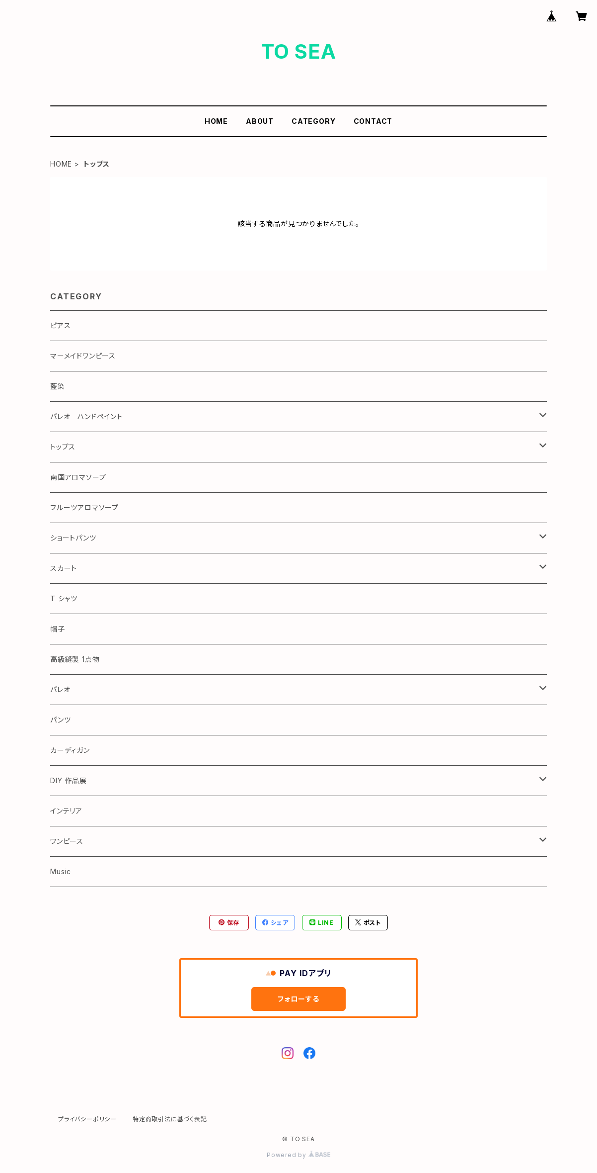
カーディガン (70, 750)
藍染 (57, 386)
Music (60, 871)
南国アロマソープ (78, 477)
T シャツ (63, 598)
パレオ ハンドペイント (86, 416)
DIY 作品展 (68, 780)
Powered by (298, 1155)
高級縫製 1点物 (74, 659)
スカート (63, 568)
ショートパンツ (73, 538)
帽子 (57, 629)
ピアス (60, 325)
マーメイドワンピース (83, 356)
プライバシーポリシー (87, 1119)
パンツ (60, 720)
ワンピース (66, 841)
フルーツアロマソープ (84, 507)
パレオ (60, 689)
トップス (62, 447)
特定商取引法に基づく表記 (170, 1119)
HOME (216, 121)
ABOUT (260, 121)
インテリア (66, 811)
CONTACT (373, 121)
